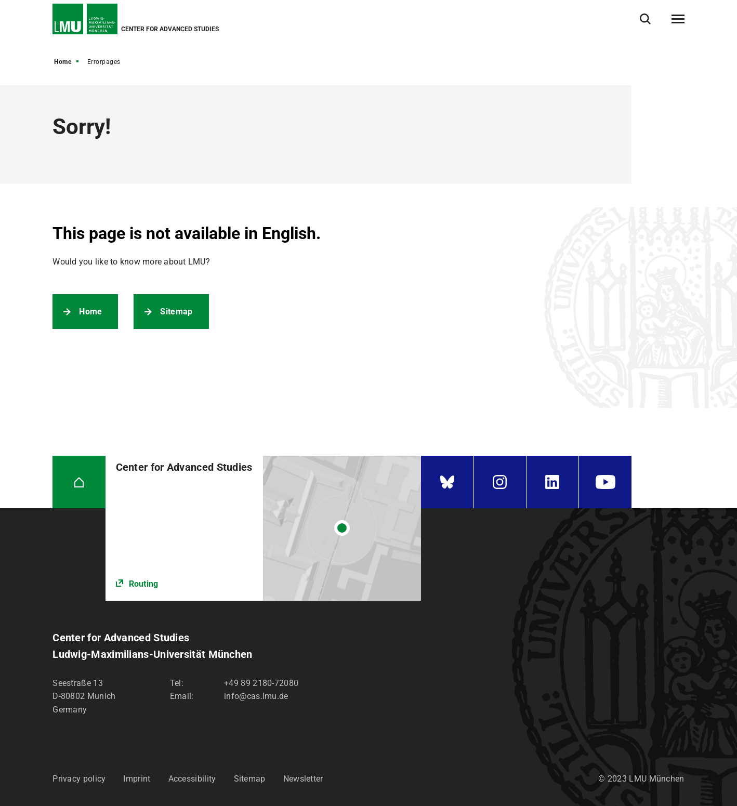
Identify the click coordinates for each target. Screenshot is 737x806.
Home (62, 61)
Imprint (136, 779)
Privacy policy (79, 779)
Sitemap (176, 311)
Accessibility (192, 779)
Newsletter (303, 779)
